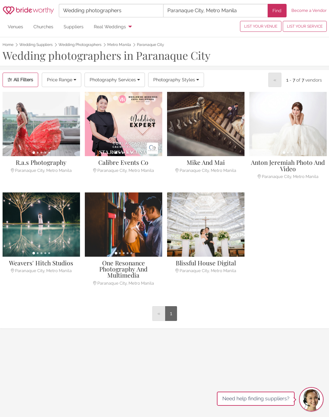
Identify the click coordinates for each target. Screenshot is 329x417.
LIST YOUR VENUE (260, 26)
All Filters (20, 79)
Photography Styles (176, 79)
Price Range (61, 79)
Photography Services (115, 79)
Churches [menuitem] (43, 26)
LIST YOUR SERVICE (305, 26)
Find (276, 10)
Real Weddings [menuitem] (110, 26)
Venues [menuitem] (15, 26)
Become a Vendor (309, 10)
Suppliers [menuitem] (74, 26)
